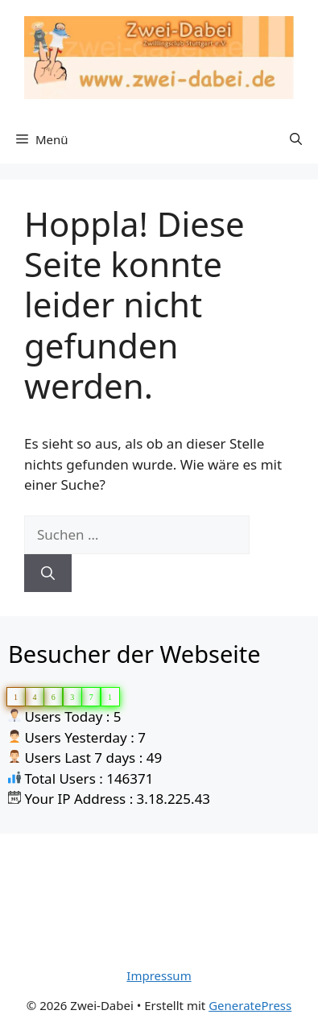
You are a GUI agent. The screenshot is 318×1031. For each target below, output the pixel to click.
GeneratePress (250, 1005)
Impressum (158, 975)
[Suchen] (48, 573)
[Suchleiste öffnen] (296, 139)
